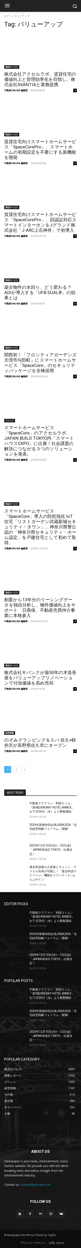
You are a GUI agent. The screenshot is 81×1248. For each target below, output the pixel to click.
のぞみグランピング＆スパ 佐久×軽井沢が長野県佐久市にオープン (40, 743)
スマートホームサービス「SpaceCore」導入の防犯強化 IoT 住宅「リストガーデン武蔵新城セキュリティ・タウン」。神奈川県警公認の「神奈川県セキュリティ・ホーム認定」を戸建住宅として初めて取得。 (40, 527)
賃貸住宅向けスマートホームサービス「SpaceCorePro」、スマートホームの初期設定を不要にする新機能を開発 (40, 149)
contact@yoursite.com (35, 1185)
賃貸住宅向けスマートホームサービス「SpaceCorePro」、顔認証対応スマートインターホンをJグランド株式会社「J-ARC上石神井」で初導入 (40, 222)
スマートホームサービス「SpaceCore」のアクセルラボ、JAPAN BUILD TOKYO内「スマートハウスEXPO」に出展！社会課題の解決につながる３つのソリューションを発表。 (39, 441)
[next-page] (25, 769)
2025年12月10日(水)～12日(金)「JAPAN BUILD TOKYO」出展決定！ (50, 849)
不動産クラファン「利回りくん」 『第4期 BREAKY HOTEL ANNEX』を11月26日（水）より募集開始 (51, 807)
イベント (9, 420)
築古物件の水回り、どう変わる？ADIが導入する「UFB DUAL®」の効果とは (39, 292)
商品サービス (11, 66)
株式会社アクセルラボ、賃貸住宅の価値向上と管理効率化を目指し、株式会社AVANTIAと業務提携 (40, 79)
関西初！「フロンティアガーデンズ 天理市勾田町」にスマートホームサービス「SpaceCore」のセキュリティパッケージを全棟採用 (40, 362)
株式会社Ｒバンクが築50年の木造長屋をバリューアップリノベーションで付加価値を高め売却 (40, 678)
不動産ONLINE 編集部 (16, 90)
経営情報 (9, 732)
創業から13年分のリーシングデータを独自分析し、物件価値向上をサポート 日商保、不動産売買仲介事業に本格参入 (40, 607)
